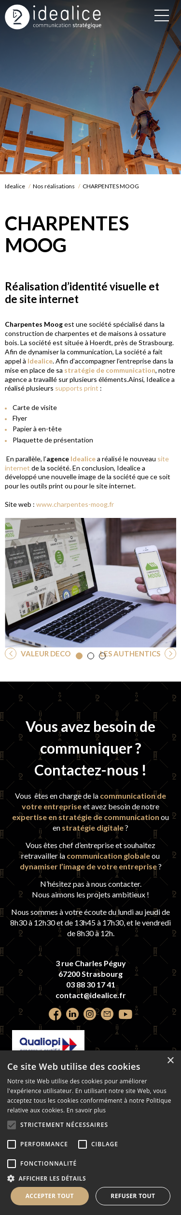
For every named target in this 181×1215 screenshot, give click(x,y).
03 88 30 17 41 (90, 984)
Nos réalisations (54, 186)
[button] (79, 656)
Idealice (15, 186)
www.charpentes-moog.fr (75, 504)
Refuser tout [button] (133, 1196)
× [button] (170, 1060)
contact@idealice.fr (91, 995)
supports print (76, 388)
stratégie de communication (109, 370)
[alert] (90, 1132)
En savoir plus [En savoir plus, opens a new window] (86, 1110)
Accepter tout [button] (50, 1196)
